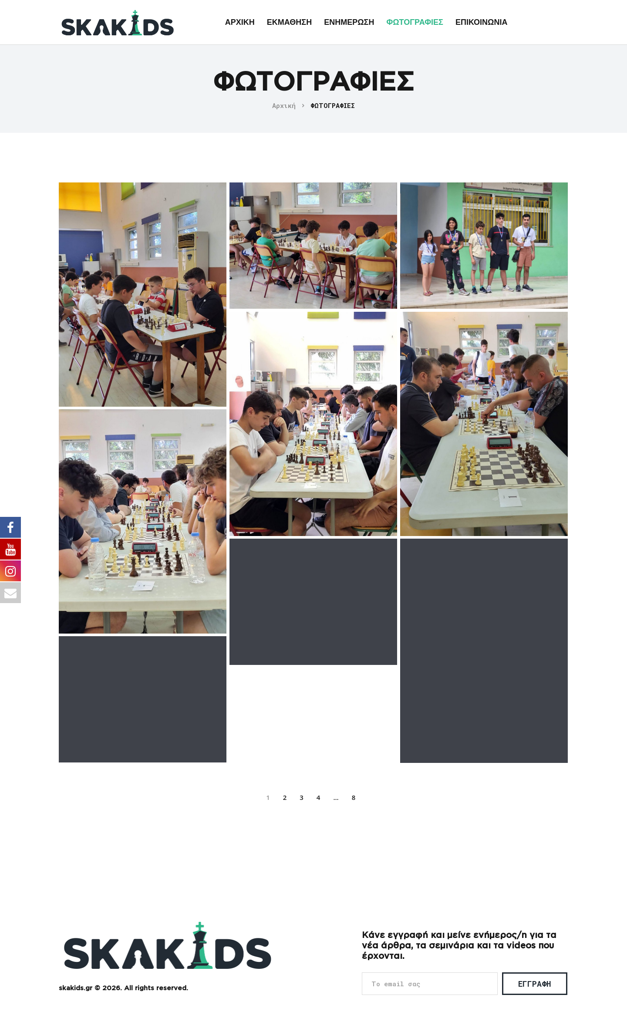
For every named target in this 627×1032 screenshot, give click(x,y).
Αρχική (284, 105)
